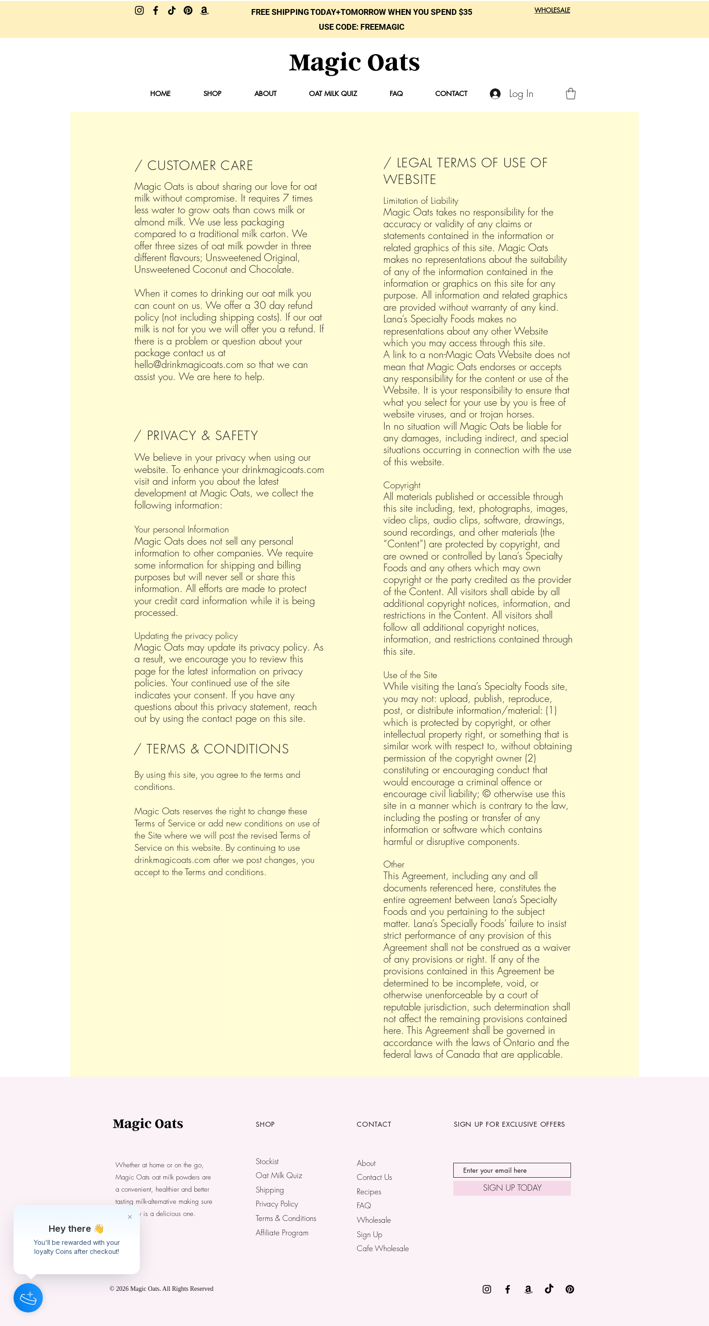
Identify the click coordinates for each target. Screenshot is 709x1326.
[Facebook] (155, 10)
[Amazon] (204, 10)
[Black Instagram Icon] (487, 1289)
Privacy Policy (277, 1203)
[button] (570, 93)
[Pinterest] (188, 10)
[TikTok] (172, 10)
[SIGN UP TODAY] (512, 1188)
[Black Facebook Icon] (507, 1289)
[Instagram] (139, 10)
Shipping (270, 1189)
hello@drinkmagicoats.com (189, 364)
